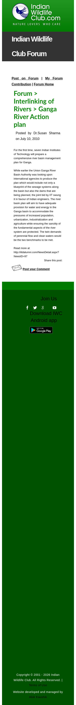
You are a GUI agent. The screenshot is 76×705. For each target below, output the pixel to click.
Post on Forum (25, 78)
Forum (23, 93)
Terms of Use (38, 685)
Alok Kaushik (38, 697)
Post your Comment (36, 269)
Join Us (51, 298)
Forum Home (44, 84)
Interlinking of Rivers (34, 105)
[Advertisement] (38, 475)
